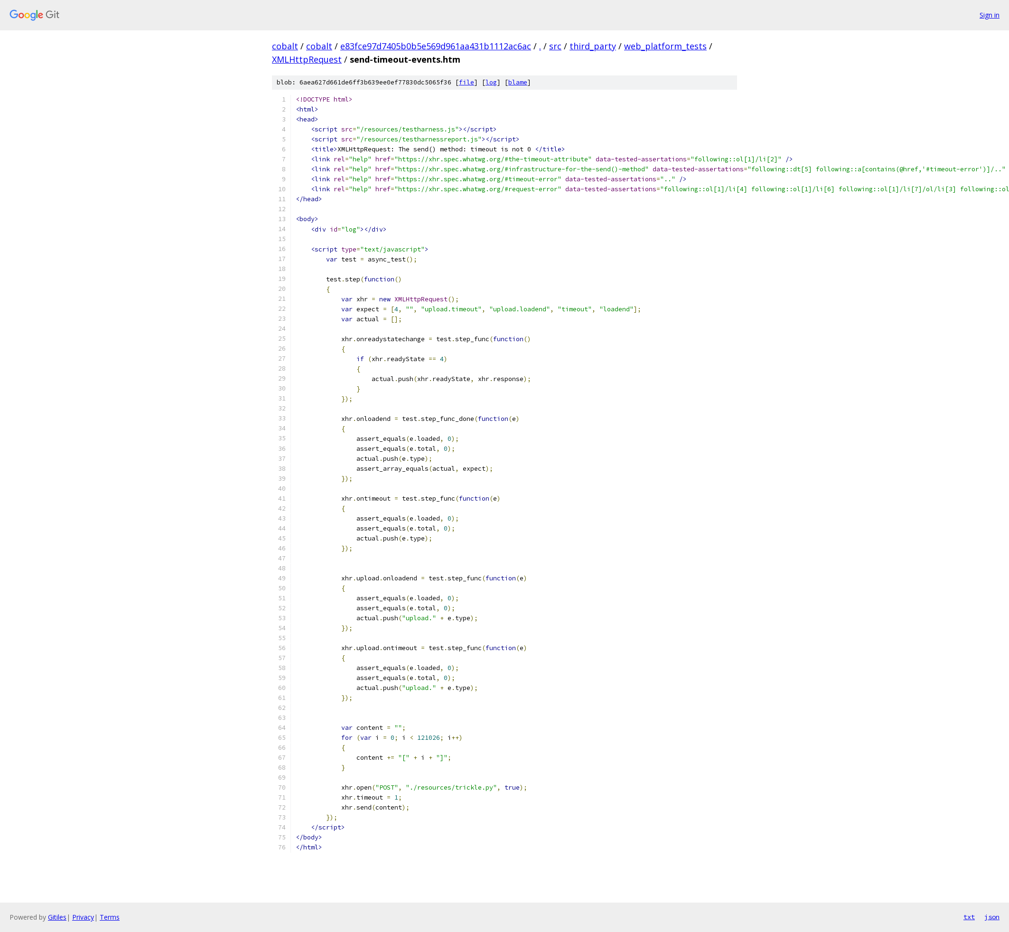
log (491, 82)
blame (517, 82)
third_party (593, 46)
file (466, 82)
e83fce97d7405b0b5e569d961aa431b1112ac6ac (435, 46)
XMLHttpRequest (307, 59)
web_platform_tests (665, 46)
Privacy (83, 917)
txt (969, 917)
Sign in (990, 14)
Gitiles (57, 917)
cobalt (285, 46)
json (992, 917)
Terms (110, 917)
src (555, 46)
